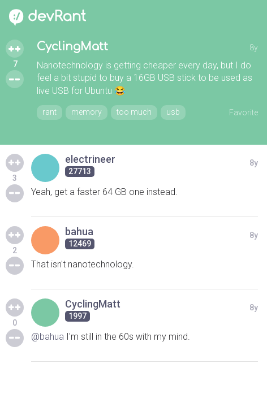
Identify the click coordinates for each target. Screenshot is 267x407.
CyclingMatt (72, 46)
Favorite (243, 112)
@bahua (47, 336)
